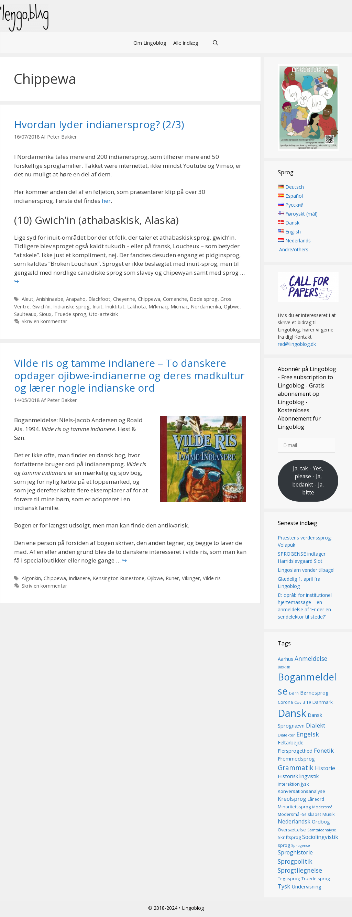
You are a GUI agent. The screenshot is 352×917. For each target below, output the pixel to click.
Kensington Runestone (118, 578)
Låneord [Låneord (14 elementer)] (316, 799)
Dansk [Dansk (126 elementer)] (292, 713)
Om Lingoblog (149, 42)
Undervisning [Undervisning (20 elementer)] (306, 886)
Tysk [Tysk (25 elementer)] (284, 886)
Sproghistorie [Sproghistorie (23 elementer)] (295, 852)
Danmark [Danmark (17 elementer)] (322, 702)
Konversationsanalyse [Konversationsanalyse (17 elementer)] (301, 791)
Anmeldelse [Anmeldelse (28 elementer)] (311, 659)
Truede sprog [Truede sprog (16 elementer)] (315, 879)
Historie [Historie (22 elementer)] (325, 768)
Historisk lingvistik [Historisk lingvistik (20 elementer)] (298, 776)
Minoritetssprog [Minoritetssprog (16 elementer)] (294, 807)
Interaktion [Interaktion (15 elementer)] (289, 784)
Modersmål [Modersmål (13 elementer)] (322, 806)
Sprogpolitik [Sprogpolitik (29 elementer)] (295, 861)
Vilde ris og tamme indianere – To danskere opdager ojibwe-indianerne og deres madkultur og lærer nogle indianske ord (129, 375)
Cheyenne (124, 299)
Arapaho (76, 299)
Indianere (79, 578)
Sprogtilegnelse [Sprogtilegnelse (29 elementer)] (300, 870)
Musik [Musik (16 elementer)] (328, 814)
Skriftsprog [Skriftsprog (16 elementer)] (289, 837)
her (106, 201)
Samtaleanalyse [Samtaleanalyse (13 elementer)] (321, 829)
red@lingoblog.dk (297, 344)
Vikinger (191, 578)
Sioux (45, 314)
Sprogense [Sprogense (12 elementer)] (300, 845)
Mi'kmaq (158, 306)
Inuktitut (114, 306)
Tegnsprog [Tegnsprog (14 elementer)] (289, 879)
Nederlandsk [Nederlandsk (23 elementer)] (294, 821)
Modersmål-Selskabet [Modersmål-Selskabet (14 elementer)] (299, 814)
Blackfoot (99, 299)
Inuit (97, 306)
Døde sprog (204, 299)
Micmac (179, 306)
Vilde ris (212, 578)
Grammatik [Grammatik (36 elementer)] (296, 767)
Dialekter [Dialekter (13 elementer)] (286, 735)
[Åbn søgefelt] (215, 42)
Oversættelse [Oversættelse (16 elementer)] (292, 830)
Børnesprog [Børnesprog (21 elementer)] (314, 692)
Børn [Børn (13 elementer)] (294, 693)
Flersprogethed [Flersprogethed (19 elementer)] (295, 751)
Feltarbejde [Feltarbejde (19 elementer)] (291, 742)
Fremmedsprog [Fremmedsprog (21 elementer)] (296, 758)
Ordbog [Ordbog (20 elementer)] (321, 821)
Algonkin (31, 578)
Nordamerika (206, 306)
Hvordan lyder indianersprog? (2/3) (99, 124)
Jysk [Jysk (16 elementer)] (305, 784)
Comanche (175, 299)
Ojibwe (232, 306)
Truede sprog (70, 314)
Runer (172, 578)
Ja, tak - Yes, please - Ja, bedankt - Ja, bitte (308, 480)
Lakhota (136, 306)
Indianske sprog (71, 306)
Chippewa (149, 299)
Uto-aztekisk (103, 314)
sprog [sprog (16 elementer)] (284, 845)
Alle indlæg (185, 42)
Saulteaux (25, 314)
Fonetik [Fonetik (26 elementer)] (324, 751)
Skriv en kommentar (44, 321)
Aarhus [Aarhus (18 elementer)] (285, 659)
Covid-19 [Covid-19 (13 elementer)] (302, 702)
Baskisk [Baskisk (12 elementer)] (284, 667)
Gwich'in (41, 306)
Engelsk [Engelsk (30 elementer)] (307, 734)
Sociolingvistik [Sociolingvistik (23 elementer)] (320, 837)
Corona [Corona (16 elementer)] (285, 702)
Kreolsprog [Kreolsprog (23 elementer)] (292, 799)
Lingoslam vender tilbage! (306, 570)
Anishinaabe (49, 299)
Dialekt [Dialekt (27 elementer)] (315, 725)
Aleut (27, 299)
